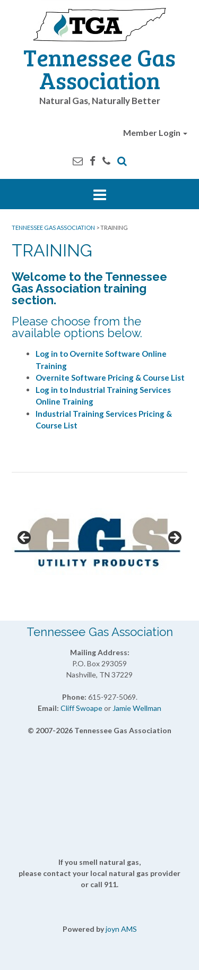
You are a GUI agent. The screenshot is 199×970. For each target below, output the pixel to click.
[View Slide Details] (99, 541)
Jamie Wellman (137, 708)
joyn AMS (121, 928)
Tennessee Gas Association (99, 68)
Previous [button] (25, 538)
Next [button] (174, 538)
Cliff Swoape (81, 708)
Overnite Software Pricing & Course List (110, 377)
